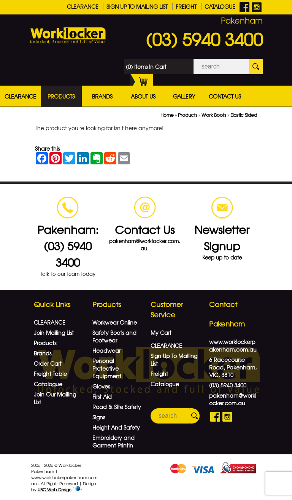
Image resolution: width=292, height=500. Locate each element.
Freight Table (50, 373)
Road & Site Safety (116, 407)
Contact (223, 304)
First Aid (102, 396)
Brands (102, 96)
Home (167, 114)
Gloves (101, 386)
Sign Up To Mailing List (137, 6)
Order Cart (48, 363)
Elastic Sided (243, 114)
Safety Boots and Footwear (114, 336)
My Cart (161, 332)
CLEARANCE (82, 6)
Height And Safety (116, 427)
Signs (98, 417)
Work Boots (214, 114)
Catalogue (220, 6)
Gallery (184, 96)
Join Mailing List (54, 332)
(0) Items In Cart (146, 68)
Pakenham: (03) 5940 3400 (67, 245)
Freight (186, 6)
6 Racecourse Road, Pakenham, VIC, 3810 (233, 367)
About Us (143, 96)
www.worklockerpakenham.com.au (233, 345)
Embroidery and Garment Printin (113, 441)
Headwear (106, 350)
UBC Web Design (54, 489)
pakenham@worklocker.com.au (232, 399)
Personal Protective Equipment (106, 368)
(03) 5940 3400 (204, 38)
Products (61, 96)
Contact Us (225, 96)
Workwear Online (114, 322)
